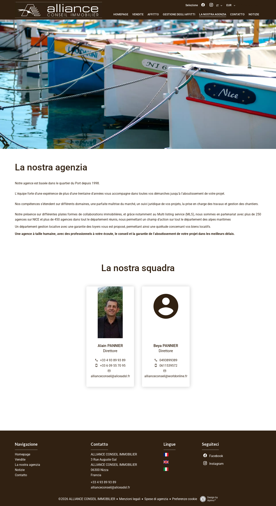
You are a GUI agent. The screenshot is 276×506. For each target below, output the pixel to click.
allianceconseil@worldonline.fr (165, 376)
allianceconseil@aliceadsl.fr (110, 376)
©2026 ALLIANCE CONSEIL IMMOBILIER (86, 499)
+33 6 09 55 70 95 (112, 365)
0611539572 (168, 365)
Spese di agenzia (156, 499)
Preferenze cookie (184, 499)
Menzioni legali (129, 499)
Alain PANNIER (110, 346)
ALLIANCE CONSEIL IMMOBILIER (114, 454)
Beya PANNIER (165, 346)
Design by (208, 499)
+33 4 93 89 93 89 (112, 360)
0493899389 (168, 360)
